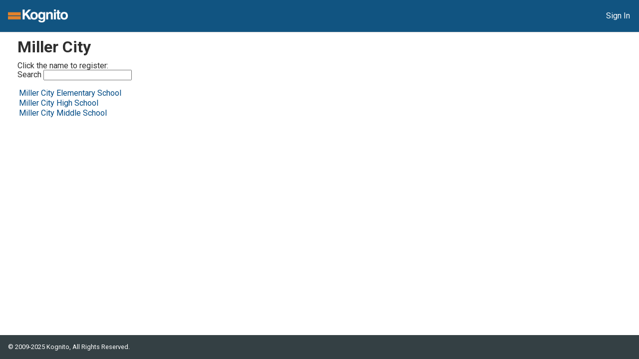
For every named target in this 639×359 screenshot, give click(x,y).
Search (74, 75)
